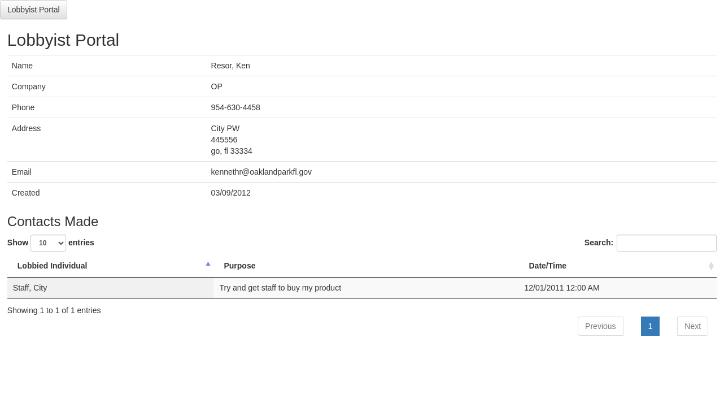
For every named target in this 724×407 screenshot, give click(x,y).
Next (692, 326)
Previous (600, 326)
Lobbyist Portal (33, 9)
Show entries (50, 243)
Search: (651, 243)
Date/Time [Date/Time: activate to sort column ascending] (547, 265)
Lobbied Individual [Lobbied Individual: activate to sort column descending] (53, 265)
